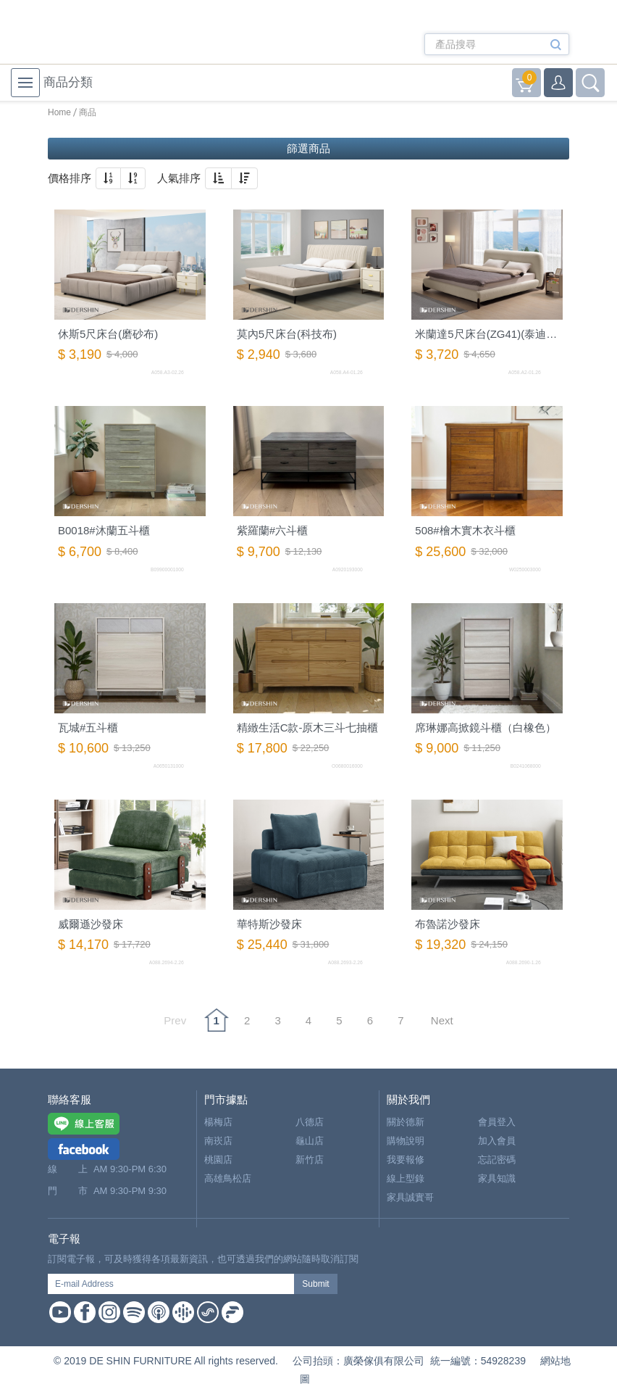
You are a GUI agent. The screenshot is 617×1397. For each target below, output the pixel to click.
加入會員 (497, 1140)
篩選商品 (308, 148)
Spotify (134, 1312)
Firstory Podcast (232, 1312)
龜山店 (309, 1140)
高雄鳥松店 (227, 1178)
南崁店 (218, 1140)
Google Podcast (183, 1312)
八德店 (309, 1121)
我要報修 (405, 1159)
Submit (315, 1284)
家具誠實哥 (410, 1197)
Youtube (60, 1312)
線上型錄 (405, 1178)
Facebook (85, 1312)
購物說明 (405, 1140)
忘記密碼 (497, 1159)
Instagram (109, 1312)
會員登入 (497, 1121)
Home (59, 112)
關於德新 (405, 1121)
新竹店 (309, 1159)
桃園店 (218, 1159)
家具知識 (497, 1178)
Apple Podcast (158, 1312)
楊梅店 (218, 1121)
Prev (175, 1020)
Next (442, 1020)
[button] (108, 178)
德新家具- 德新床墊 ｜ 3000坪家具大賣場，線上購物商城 (107, 34)
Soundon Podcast (208, 1312)
